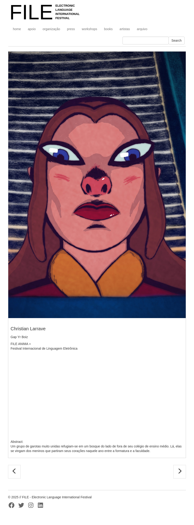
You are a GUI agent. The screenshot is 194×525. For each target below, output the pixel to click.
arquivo (142, 29)
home (17, 29)
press (71, 29)
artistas (125, 29)
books (108, 29)
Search (176, 40)
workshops (89, 29)
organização (51, 29)
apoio (32, 29)
